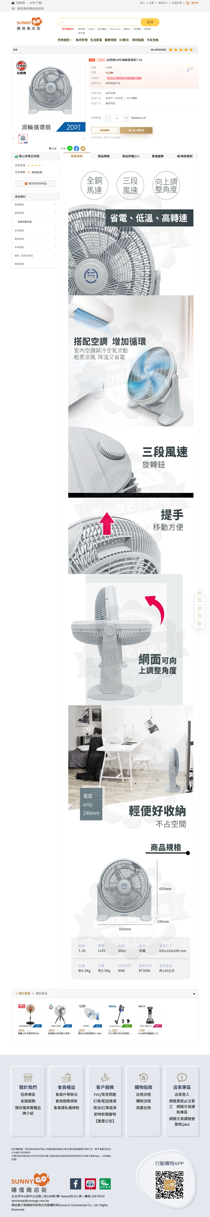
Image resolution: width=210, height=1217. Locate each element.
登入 (142, 3)
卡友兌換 (152, 40)
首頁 (15, 50)
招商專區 (28, 1095)
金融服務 (28, 1101)
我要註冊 (143, 1108)
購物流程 (143, 1101)
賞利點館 (138, 40)
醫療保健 (110, 40)
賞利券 (81, 29)
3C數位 (124, 40)
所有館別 (65, 40)
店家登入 (182, 1095)
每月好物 (82, 40)
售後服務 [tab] (158, 156)
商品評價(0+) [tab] (130, 156)
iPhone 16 (115, 29)
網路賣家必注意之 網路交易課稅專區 (182, 1106)
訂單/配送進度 (104, 1101)
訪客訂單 (177, 3)
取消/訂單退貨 (104, 1108)
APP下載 (36, 3)
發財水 (127, 29)
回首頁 (21, 3)
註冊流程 (143, 1095)
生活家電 (96, 40)
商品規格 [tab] (104, 156)
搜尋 (150, 22)
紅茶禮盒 (101, 29)
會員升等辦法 (66, 1095)
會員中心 (163, 3)
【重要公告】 (105, 1121)
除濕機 (137, 29)
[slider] (181, 49)
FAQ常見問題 (105, 1095)
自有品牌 (110, 93)
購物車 (195, 3)
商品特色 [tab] (77, 156)
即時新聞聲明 (105, 1114)
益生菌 (81, 33)
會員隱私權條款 (66, 1108)
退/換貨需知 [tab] (185, 156)
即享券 (147, 29)
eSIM (91, 29)
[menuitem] (36, 204)
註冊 (151, 3)
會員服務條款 (66, 1101)
